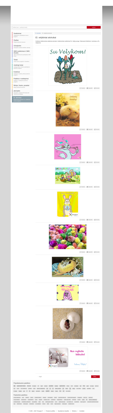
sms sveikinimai (24, 388)
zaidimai (27, 397)
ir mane (15, 391)
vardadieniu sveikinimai (26, 401)
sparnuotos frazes (21, 385)
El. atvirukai (38, 33)
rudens (31, 397)
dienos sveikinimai (41, 388)
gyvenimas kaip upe (62, 397)
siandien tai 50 (71, 403)
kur (60, 391)
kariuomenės (23, 399)
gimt (87, 385)
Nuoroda (96, 88)
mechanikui (32, 403)
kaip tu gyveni (83, 401)
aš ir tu (96, 385)
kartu (67, 388)
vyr (14, 388)
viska (83, 399)
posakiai (51, 385)
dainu (33, 391)
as (63, 391)
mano (56, 391)
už (63, 388)
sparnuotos (62, 385)
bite (43, 401)
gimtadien (89, 388)
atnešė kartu (19, 403)
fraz (84, 385)
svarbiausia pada (17, 401)
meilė (43, 391)
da (14, 386)
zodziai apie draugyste (72, 397)
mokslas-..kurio (46, 399)
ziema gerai (25, 403)
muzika (79, 399)
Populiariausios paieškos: (22, 383)
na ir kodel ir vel (70, 401)
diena (52, 391)
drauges (44, 397)
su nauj (91, 385)
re (29, 391)
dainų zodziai (58, 388)
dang (74, 388)
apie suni (85, 397)
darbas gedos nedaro (49, 401)
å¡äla (48, 403)
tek (80, 385)
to (50, 388)
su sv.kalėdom (38, 403)
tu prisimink (77, 401)
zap (14, 403)
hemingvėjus (50, 397)
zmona (45, 385)
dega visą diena (57, 403)
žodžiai (56, 385)
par (24, 391)
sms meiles (79, 388)
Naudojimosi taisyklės (63, 411)
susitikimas (53, 399)
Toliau (95, 376)
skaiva (55, 397)
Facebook (82, 88)
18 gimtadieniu (30, 399)
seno (56, 401)
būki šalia (74, 399)
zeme (18, 388)
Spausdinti (89, 88)
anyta (36, 399)
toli (38, 385)
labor (40, 401)
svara (52, 403)
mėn (93, 388)
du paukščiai (34, 401)
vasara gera (64, 403)
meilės (84, 388)
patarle (47, 391)
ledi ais (44, 403)
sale (23, 397)
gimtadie (30, 388)
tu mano (34, 385)
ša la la (29, 385)
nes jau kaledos (16, 399)
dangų (68, 385)
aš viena (76, 385)
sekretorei (90, 397)
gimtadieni (38, 391)
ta (70, 388)
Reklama (74, 411)
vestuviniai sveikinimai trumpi (92, 401)
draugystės (80, 397)
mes (34, 388)
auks (72, 385)
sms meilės (68, 391)
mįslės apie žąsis (62, 401)
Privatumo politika (50, 411)
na (47, 388)
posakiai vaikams (38, 397)
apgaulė (40, 399)
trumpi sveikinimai (17, 397)
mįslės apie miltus (67, 399)
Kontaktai (81, 411)
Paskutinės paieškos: (21, 395)
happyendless (59, 399)
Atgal (40, 376)
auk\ (42, 385)
